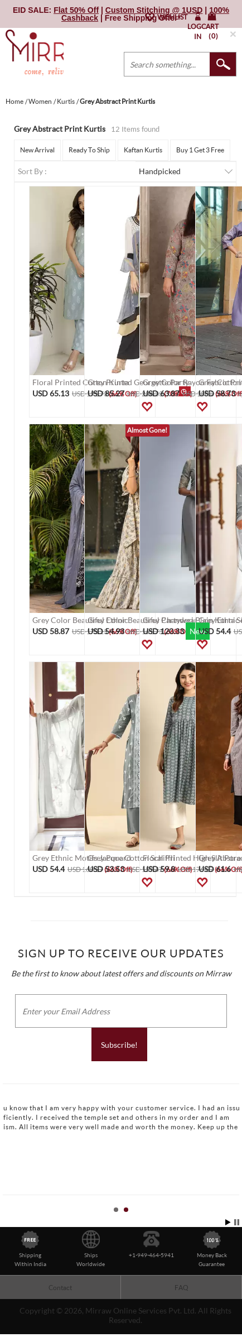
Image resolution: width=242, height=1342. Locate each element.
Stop (236, 1222)
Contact (60, 1287)
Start (228, 1222)
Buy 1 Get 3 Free (200, 150)
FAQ (181, 1287)
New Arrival (37, 150)
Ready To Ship (89, 150)
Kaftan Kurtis (143, 150)
